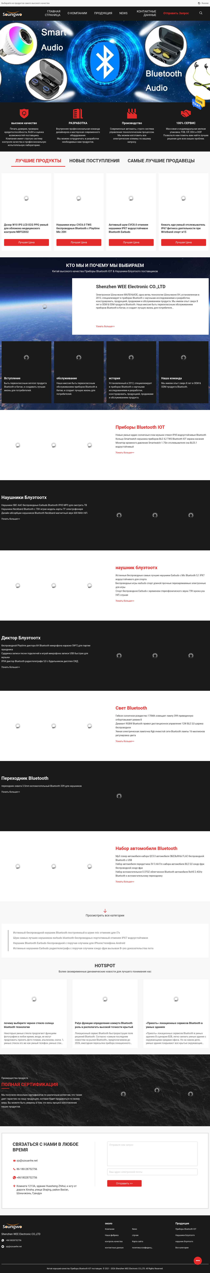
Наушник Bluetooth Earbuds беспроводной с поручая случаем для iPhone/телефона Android (69, 943)
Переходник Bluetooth (24, 778)
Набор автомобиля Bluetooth (147, 848)
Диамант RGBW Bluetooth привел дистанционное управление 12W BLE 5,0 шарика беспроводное (159, 725)
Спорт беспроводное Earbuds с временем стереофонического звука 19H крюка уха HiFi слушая (160, 593)
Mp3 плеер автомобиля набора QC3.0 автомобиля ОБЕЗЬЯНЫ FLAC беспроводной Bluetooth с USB (160, 858)
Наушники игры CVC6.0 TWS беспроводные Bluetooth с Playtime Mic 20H (78, 228)
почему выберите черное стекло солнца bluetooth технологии (29, 1025)
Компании (110, 1229)
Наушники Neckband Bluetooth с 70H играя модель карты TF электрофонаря (42, 509)
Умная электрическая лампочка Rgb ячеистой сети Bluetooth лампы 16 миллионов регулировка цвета (160, 733)
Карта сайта (137, 1241)
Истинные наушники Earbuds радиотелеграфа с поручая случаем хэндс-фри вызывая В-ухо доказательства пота (83, 948)
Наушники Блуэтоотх (24, 497)
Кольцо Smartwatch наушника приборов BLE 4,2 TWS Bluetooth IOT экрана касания (160, 439)
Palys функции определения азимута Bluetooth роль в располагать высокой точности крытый (104, 1025)
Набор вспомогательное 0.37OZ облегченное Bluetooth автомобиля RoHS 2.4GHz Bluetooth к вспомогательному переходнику (159, 874)
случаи (135, 1235)
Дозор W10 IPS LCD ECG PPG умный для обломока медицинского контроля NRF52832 (26, 228)
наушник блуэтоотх (136, 567)
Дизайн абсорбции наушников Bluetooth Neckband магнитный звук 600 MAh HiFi (44, 513)
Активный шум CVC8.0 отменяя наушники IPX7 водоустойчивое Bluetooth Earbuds (128, 228)
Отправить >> (124, 1183)
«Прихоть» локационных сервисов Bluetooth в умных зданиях (174, 1025)
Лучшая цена (26, 242)
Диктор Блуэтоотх (21, 638)
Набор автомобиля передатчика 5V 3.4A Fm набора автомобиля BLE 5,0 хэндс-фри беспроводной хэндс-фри (160, 866)
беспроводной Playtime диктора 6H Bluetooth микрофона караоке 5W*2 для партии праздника (45, 647)
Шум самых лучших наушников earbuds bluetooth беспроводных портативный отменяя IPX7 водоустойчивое (80, 937)
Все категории (181, 1248)
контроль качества (114, 1241)
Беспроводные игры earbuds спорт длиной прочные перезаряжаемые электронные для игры (161, 585)
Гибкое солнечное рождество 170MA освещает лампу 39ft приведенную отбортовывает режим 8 (154, 717)
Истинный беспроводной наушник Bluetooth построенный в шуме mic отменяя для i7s (66, 932)
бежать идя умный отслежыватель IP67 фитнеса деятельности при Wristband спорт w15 (183, 228)
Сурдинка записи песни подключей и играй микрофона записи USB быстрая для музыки (44, 655)
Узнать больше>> (105, 326)
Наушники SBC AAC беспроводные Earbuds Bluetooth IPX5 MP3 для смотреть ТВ (44, 505)
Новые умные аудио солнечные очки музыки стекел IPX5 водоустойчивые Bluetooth (161, 435)
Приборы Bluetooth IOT (140, 427)
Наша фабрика (112, 1235)
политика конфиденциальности (143, 1248)
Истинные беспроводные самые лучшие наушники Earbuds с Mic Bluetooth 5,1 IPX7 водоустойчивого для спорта (160, 577)
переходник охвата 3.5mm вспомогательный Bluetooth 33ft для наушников (41, 786)
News (134, 1229)
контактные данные (114, 1248)
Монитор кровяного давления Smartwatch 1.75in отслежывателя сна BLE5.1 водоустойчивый (156, 444)
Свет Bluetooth (131, 708)
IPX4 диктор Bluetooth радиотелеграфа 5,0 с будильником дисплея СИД (39, 661)
